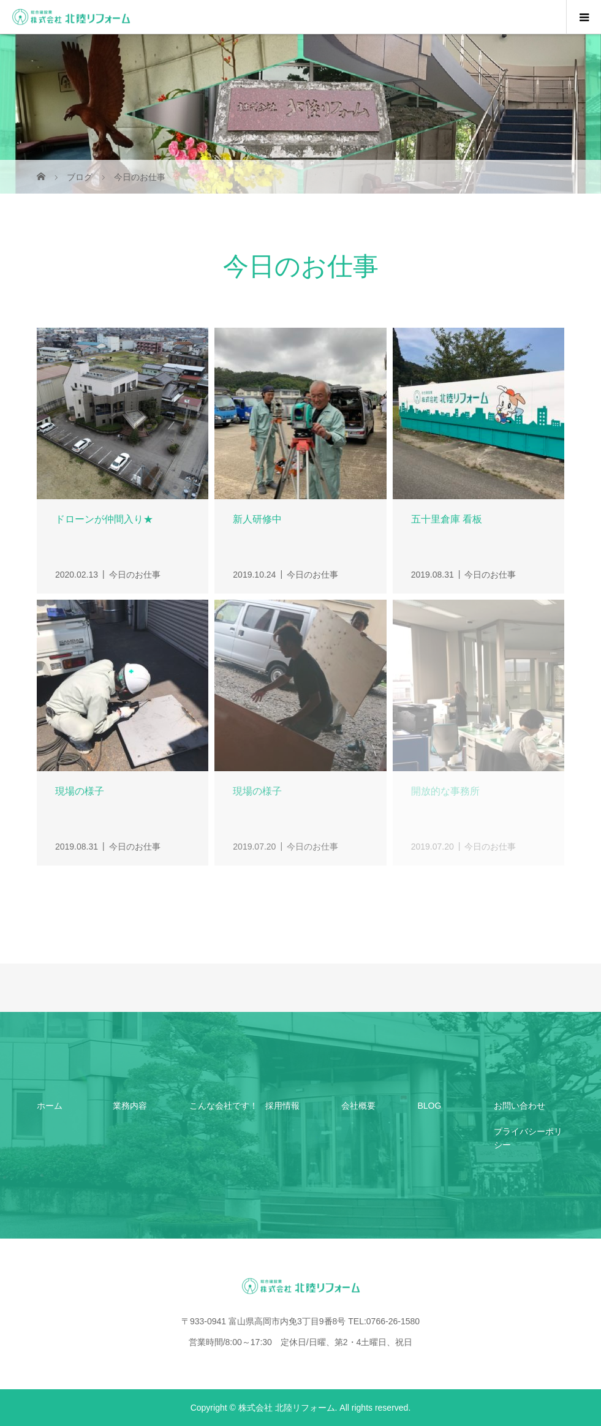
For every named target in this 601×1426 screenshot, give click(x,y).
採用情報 (282, 1106)
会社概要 (358, 1106)
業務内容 (130, 1106)
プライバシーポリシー (528, 1138)
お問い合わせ (519, 1106)
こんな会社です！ (223, 1106)
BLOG (429, 1106)
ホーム (49, 1106)
